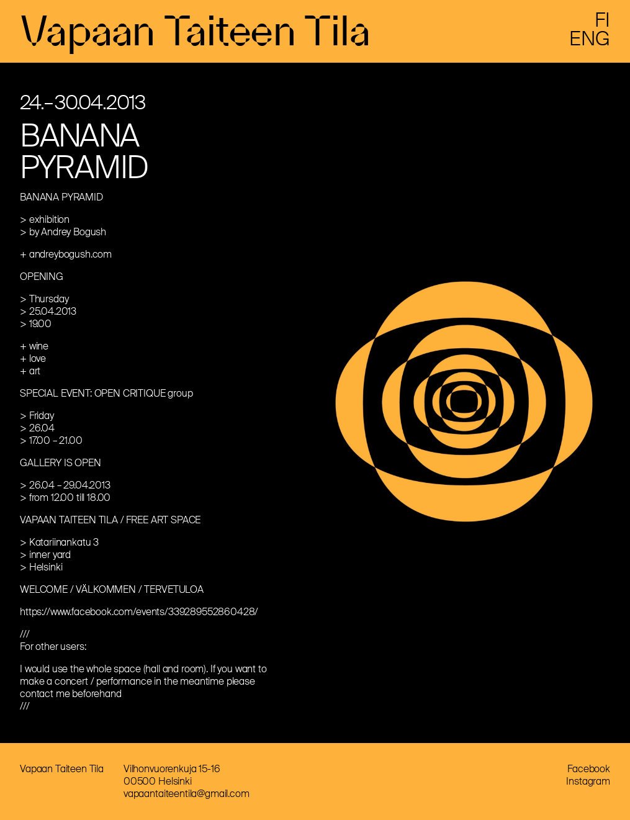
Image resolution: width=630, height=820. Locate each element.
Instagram (588, 781)
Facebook (588, 768)
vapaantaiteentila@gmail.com (187, 793)
